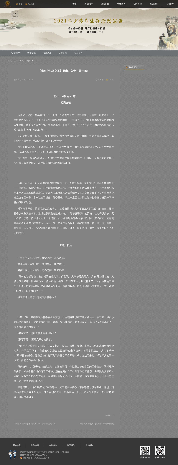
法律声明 (35, 445)
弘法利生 (170, 4)
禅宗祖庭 (105, 4)
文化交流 (31, 53)
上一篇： (34, 424)
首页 (74, 4)
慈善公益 (62, 53)
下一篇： (96, 424)
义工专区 (78, 53)
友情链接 (53, 445)
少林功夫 (121, 4)
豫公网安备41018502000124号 (36, 458)
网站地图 (17, 445)
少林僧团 (88, 4)
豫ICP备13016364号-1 (37, 455)
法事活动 (47, 53)
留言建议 (89, 445)
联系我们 (71, 445)
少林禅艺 (153, 4)
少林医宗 (137, 4)
